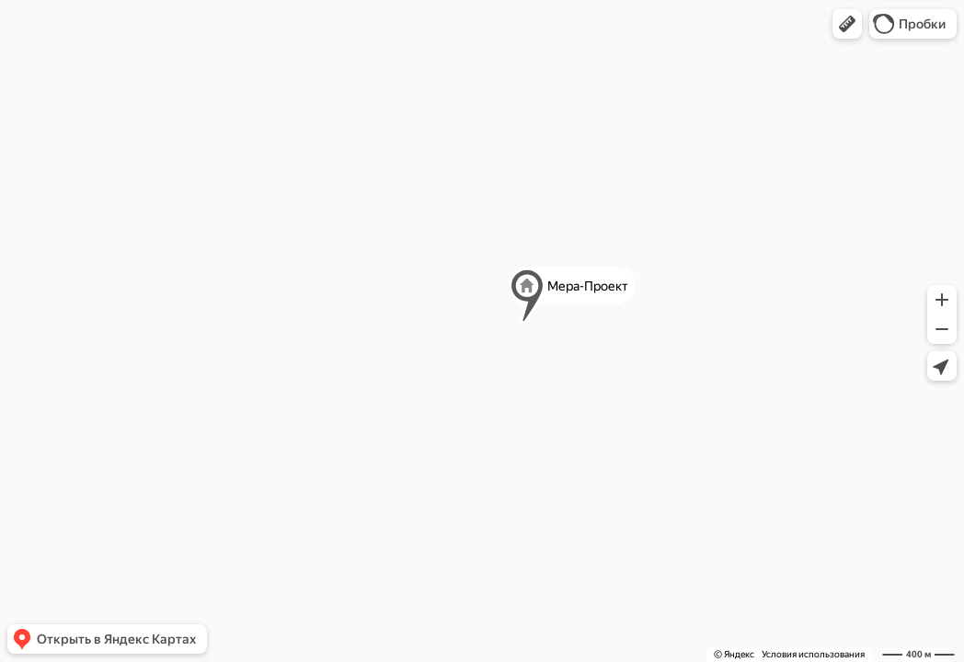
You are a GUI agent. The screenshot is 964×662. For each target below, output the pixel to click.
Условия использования (813, 654)
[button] (847, 24)
